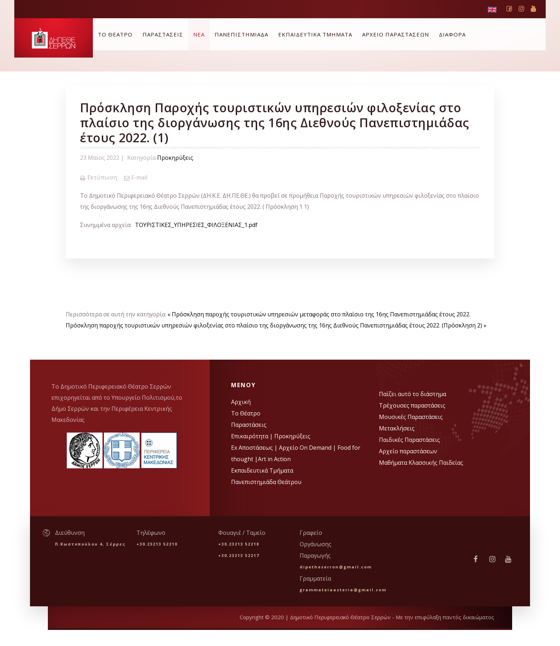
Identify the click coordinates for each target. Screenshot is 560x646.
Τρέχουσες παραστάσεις (412, 405)
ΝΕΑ (199, 34)
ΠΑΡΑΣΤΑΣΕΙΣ (162, 34)
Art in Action (274, 459)
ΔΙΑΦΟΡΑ (452, 34)
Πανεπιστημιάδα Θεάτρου (266, 482)
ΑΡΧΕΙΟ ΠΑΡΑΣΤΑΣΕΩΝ (395, 34)
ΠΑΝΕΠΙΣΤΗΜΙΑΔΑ (241, 34)
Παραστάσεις (248, 425)
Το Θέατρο (245, 413)
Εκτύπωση (98, 177)
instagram (521, 10)
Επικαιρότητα (250, 436)
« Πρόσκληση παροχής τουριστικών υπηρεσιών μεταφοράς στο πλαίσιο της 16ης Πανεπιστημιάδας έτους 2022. (319, 314)
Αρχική (241, 402)
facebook (479, 559)
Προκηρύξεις (175, 158)
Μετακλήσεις (397, 428)
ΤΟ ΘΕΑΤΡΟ (115, 34)
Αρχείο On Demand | (308, 448)
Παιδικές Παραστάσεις (409, 440)
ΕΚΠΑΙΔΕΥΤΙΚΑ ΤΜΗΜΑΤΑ (315, 34)
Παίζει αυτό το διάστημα (412, 394)
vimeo (533, 8)
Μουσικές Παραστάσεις (411, 417)
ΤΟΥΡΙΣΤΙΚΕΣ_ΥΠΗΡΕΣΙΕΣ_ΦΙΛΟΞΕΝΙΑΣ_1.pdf (196, 225)
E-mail (136, 177)
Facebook (509, 10)
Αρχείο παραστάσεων (408, 451)
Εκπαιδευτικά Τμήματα (262, 470)
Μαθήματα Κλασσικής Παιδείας (421, 463)
